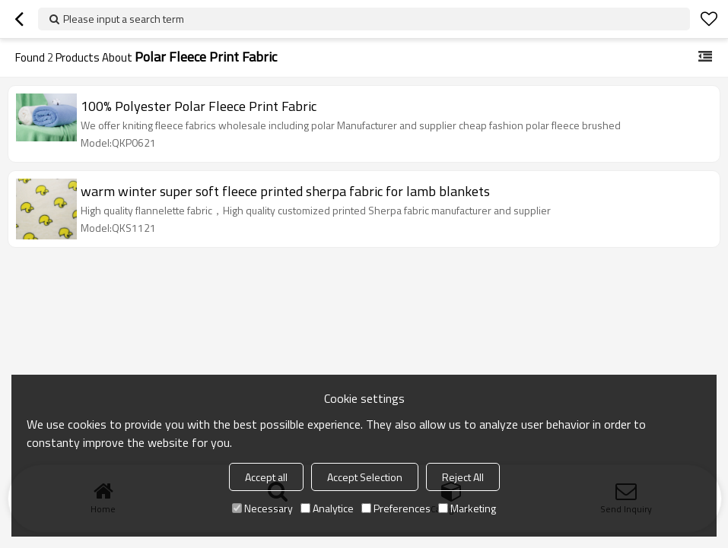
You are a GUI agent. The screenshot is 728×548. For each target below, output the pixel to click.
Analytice (327, 508)
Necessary (262, 508)
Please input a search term (123, 19)
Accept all (266, 477)
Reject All (463, 477)
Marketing (467, 508)
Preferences (396, 508)
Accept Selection (364, 477)
